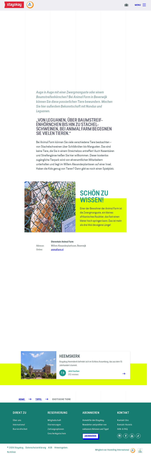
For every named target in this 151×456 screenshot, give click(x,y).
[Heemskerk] (75, 365)
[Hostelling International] (134, 449)
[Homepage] (14, 5)
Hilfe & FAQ (122, 429)
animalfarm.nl (57, 249)
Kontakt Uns (123, 420)
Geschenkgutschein (57, 433)
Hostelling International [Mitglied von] (118, 449)
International (19, 424)
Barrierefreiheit (20, 429)
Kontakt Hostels (124, 424)
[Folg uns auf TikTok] (138, 435)
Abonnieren (90, 436)
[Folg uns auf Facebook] (125, 435)
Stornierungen (54, 424)
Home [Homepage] (22, 399)
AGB (50, 447)
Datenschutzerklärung (36, 447)
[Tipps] (39, 399)
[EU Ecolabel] (141, 449)
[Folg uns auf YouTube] (132, 435)
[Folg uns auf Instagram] (119, 435)
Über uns (17, 420)
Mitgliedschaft (54, 420)
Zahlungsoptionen (56, 429)
